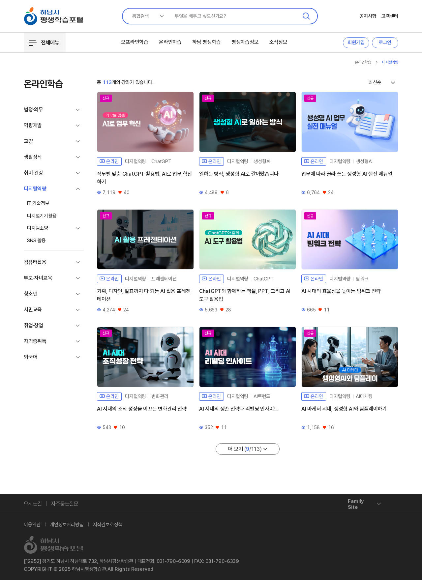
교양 (28, 141)
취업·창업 (33, 325)
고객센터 (389, 16)
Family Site (356, 504)
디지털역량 (390, 62)
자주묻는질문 (64, 504)
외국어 (30, 357)
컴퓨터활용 (35, 262)
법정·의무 (33, 109)
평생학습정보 (245, 42)
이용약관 (32, 525)
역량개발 (33, 125)
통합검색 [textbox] (140, 16)
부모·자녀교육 (38, 278)
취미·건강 (33, 173)
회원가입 (355, 42)
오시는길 (33, 504)
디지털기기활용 (42, 216)
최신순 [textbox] (375, 82)
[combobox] (145, 16)
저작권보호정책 (108, 525)
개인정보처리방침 (66, 525)
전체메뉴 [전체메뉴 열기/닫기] (44, 43)
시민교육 (33, 309)
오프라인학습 (134, 42)
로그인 (385, 42)
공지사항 (368, 16)
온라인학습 (170, 42)
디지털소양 (37, 228)
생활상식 (33, 157)
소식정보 (278, 42)
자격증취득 (35, 341)
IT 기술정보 (38, 203)
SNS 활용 (36, 241)
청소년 (30, 294)
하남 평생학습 (206, 42)
